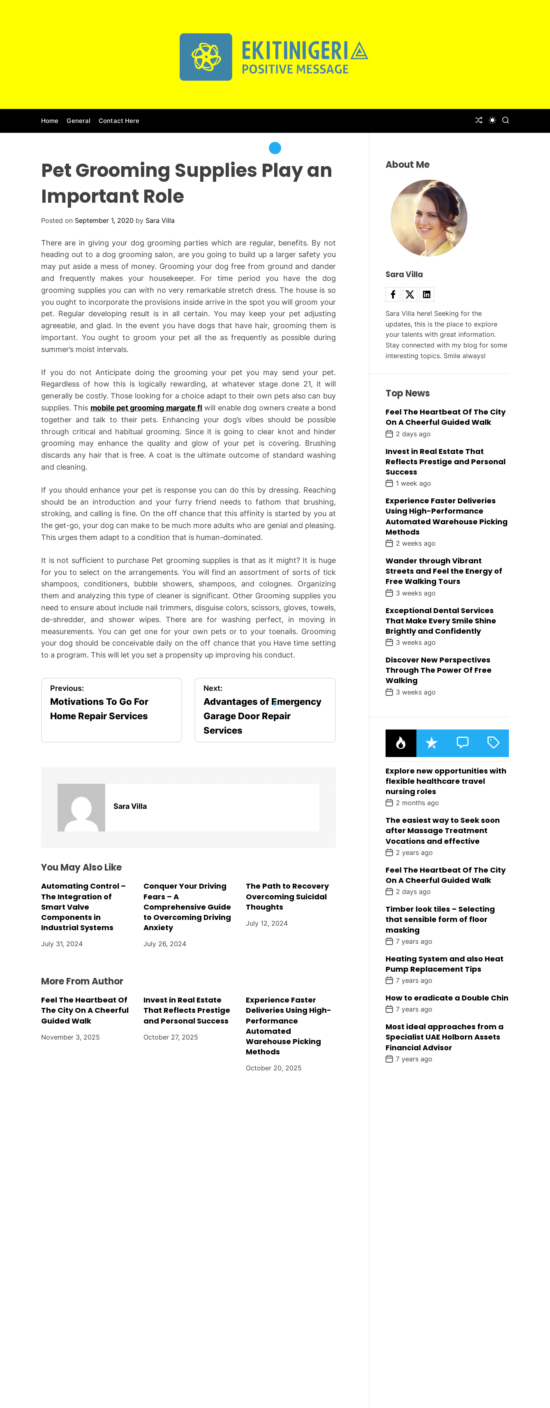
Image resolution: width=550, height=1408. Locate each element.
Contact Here (119, 121)
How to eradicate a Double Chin (447, 998)
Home (49, 121)
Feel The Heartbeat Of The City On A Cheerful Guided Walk (85, 1010)
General (78, 121)
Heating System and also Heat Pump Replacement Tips (445, 964)
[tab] (401, 743)
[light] (492, 120)
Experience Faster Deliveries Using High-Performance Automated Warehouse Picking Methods (288, 1026)
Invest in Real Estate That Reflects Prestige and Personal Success (186, 1010)
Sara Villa (160, 220)
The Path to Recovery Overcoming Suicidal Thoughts (287, 896)
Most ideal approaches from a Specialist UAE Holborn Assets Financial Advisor (445, 1036)
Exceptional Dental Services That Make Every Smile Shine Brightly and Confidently (441, 620)
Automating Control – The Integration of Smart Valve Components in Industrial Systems (83, 907)
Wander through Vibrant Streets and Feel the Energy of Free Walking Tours (444, 571)
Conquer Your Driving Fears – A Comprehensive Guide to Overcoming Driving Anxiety (187, 907)
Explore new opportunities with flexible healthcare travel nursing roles (446, 781)
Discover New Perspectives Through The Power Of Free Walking (439, 670)
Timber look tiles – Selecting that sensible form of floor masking (440, 919)
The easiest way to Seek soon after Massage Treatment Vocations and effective (443, 830)
